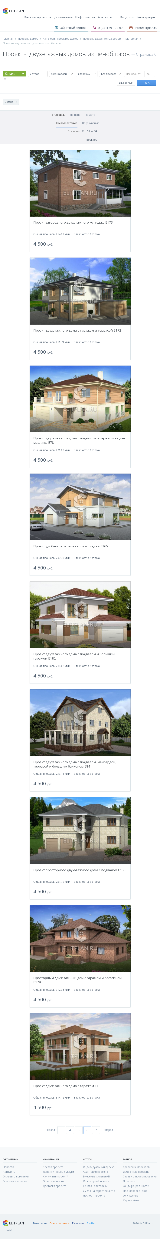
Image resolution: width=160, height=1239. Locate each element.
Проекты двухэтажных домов (102, 38)
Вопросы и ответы (15, 1181)
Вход (123, 17)
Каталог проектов (37, 17)
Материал (131, 38)
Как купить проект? (55, 1176)
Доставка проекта (54, 1186)
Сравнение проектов (136, 1167)
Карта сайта (131, 1200)
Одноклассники (59, 1223)
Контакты (104, 17)
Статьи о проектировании (140, 1176)
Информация (85, 17)
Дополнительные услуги (58, 1171)
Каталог (11, 74)
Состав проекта (53, 1167)
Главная (8, 38)
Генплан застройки (95, 1186)
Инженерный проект (96, 1181)
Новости (8, 1167)
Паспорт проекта (94, 1195)
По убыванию (90, 123)
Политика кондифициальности (136, 1183)
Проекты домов (28, 38)
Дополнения (63, 17)
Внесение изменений (96, 1176)
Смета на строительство (99, 1191)
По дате (90, 114)
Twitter (91, 1223)
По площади (57, 114)
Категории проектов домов (60, 38)
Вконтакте (40, 1223)
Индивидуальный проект (99, 1167)
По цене (75, 114)
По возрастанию (66, 123)
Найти (146, 82)
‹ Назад (50, 1130)
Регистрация (145, 17)
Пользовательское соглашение (135, 1193)
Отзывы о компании (16, 1176)
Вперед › (108, 1130)
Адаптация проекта (95, 1171)
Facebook (78, 1223)
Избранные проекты (136, 1171)
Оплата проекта (53, 1181)
